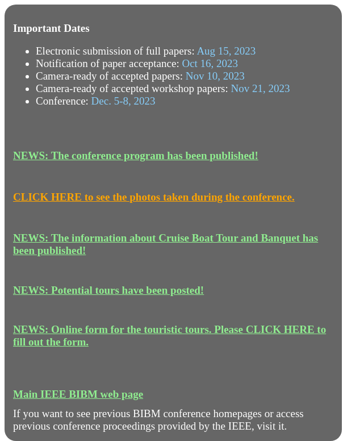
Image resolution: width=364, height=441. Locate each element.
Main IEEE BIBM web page (78, 394)
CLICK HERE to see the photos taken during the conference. (154, 197)
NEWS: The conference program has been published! (135, 155)
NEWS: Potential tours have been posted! (108, 290)
